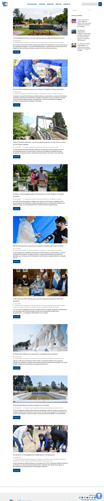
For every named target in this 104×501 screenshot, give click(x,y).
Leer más (16, 52)
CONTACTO (66, 4)
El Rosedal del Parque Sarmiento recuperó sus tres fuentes (31, 405)
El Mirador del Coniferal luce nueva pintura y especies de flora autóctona (35, 354)
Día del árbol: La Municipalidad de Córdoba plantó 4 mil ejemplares (33, 455)
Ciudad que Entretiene (20, 93)
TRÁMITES (42, 4)
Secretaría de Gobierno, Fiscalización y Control (39, 93)
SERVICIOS (50, 4)
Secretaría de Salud (57, 93)
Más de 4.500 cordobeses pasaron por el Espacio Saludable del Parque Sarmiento (38, 89)
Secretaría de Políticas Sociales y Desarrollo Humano (39, 460)
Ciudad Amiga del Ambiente (22, 42)
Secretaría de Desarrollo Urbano (50, 307)
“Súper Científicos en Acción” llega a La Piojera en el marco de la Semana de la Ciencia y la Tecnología (84, 23)
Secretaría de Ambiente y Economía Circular (52, 42)
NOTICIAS (59, 4)
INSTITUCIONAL (32, 4)
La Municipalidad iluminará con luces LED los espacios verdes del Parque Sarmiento (38, 38)
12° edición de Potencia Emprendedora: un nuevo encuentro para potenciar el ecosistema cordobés (83, 47)
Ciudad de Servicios (35, 42)
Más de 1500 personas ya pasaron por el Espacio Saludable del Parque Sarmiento (38, 246)
